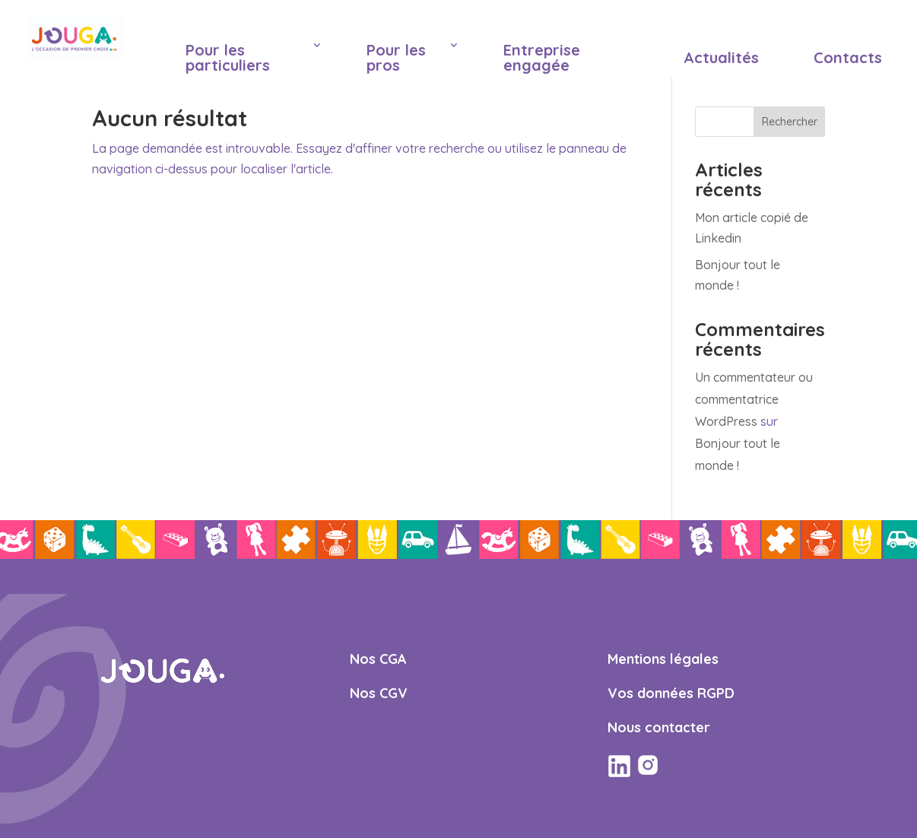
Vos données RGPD (671, 693)
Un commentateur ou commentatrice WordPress (754, 399)
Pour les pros (396, 57)
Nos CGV (379, 693)
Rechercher (789, 122)
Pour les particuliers (228, 57)
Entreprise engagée (541, 57)
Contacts (848, 57)
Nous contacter (659, 727)
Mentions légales (663, 659)
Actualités (721, 57)
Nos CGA (378, 659)
